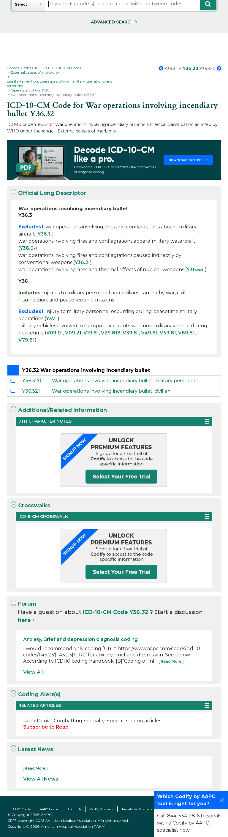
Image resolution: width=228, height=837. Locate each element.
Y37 (50, 318)
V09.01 (54, 333)
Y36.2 (81, 262)
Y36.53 (195, 269)
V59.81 (168, 333)
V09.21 (73, 333)
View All (33, 672)
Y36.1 (44, 234)
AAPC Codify (21, 809)
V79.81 (26, 340)
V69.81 (186, 333)
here (24, 620)
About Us (74, 809)
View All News (40, 779)
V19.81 (91, 333)
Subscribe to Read (46, 727)
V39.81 (131, 333)
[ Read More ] (171, 661)
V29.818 (111, 333)
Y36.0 (27, 248)
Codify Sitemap (101, 809)
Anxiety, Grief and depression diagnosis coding (80, 639)
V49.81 (149, 333)
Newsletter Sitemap (137, 809)
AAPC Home (49, 809)
